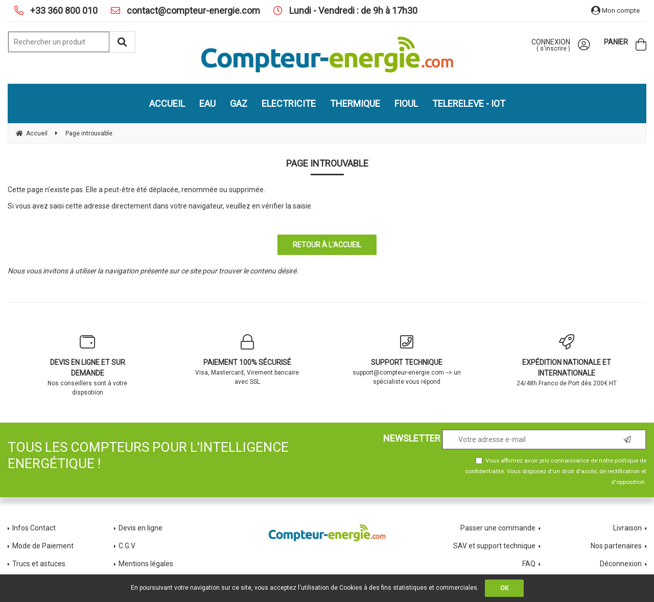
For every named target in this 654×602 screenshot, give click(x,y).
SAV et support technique (494, 546)
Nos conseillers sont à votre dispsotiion (87, 365)
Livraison (627, 528)
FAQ (528, 564)
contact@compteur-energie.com (192, 10)
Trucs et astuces (39, 564)
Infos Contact (34, 528)
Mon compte (615, 10)
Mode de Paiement (43, 546)
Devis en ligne (140, 528)
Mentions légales (146, 564)
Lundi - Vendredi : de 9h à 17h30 (352, 10)
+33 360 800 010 (63, 10)
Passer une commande (497, 528)
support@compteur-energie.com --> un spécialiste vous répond (407, 359)
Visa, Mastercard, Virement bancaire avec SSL (247, 359)
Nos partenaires (616, 546)
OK (504, 588)
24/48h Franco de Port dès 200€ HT (566, 360)
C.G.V (127, 546)
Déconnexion (621, 564)
